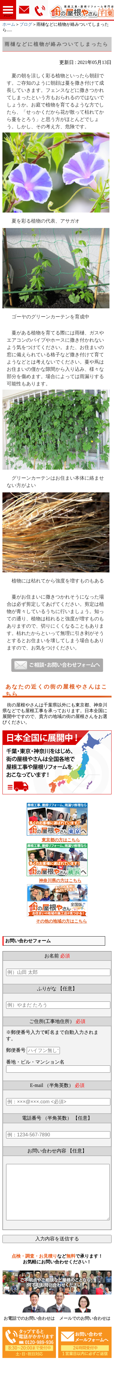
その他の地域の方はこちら (61, 921)
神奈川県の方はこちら (60, 880)
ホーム (8, 24)
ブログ (25, 24)
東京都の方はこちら (61, 840)
